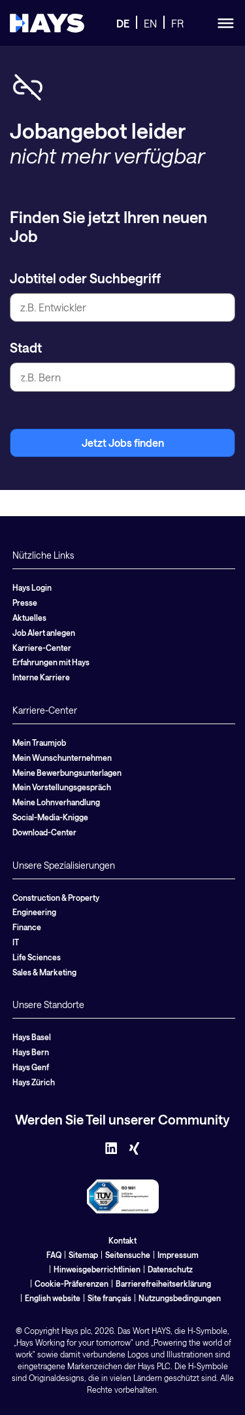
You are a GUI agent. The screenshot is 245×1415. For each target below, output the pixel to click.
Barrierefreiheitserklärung (163, 1283)
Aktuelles (29, 617)
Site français (109, 1297)
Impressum (178, 1254)
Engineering (34, 912)
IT (15, 942)
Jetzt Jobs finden (123, 442)
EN (150, 23)
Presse (24, 602)
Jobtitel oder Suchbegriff (85, 278)
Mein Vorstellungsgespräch (61, 787)
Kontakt (122, 1240)
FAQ (53, 1254)
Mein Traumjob (39, 742)
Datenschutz (170, 1269)
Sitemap (83, 1254)
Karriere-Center (41, 647)
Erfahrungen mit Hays (51, 662)
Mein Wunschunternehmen (62, 757)
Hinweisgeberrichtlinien (97, 1269)
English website (52, 1297)
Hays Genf (30, 1067)
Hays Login (32, 587)
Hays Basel (31, 1036)
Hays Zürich (33, 1082)
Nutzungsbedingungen (180, 1297)
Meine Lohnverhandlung (56, 802)
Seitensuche (127, 1254)
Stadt (26, 347)
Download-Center (44, 832)
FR (177, 23)
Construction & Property (55, 897)
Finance (26, 927)
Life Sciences (36, 957)
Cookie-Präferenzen (71, 1283)
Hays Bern (30, 1052)
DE (122, 23)
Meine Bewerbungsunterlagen (67, 772)
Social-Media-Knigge (50, 817)
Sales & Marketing (44, 972)
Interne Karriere (41, 677)
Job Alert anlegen (43, 632)
